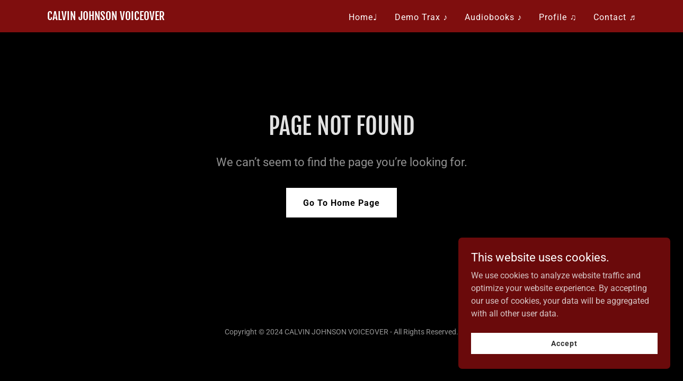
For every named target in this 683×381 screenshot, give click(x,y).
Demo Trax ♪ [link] (421, 17)
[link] (106, 17)
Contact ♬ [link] (614, 17)
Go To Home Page (341, 203)
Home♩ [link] (363, 17)
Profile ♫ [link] (557, 17)
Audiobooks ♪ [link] (493, 17)
